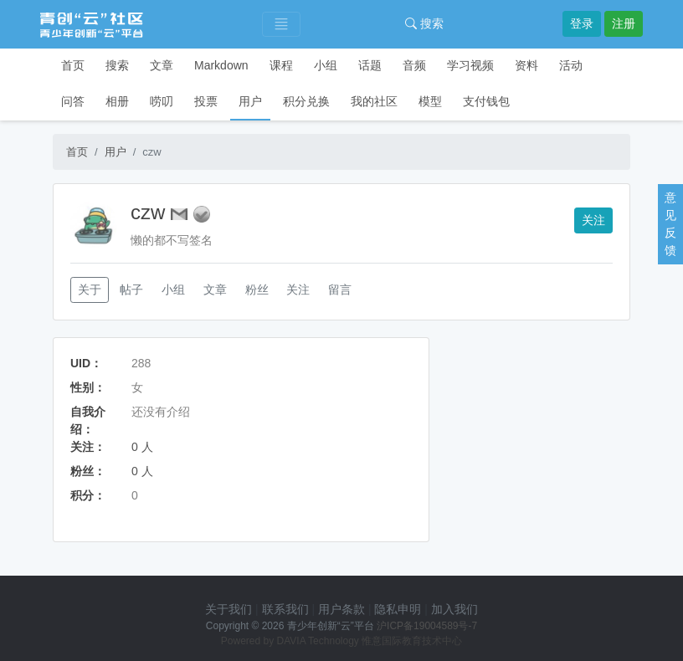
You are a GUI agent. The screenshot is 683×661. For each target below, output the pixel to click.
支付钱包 (486, 101)
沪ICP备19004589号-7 (427, 626)
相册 (117, 101)
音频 (414, 65)
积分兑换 (306, 101)
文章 (161, 65)
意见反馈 (670, 224)
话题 (370, 65)
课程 (281, 65)
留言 (340, 289)
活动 (571, 65)
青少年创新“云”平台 (330, 626)
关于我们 (228, 609)
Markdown (221, 65)
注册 (623, 23)
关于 (89, 289)
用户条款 (341, 609)
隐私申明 (397, 609)
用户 (250, 101)
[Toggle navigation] (281, 25)
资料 (526, 65)
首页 (73, 65)
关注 (593, 220)
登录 (581, 23)
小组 (325, 65)
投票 (206, 101)
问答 (73, 101)
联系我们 (285, 609)
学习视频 (470, 65)
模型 (430, 101)
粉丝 (257, 289)
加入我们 (454, 609)
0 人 (142, 446)
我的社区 (374, 101)
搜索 (424, 23)
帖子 (131, 289)
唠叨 (161, 101)
